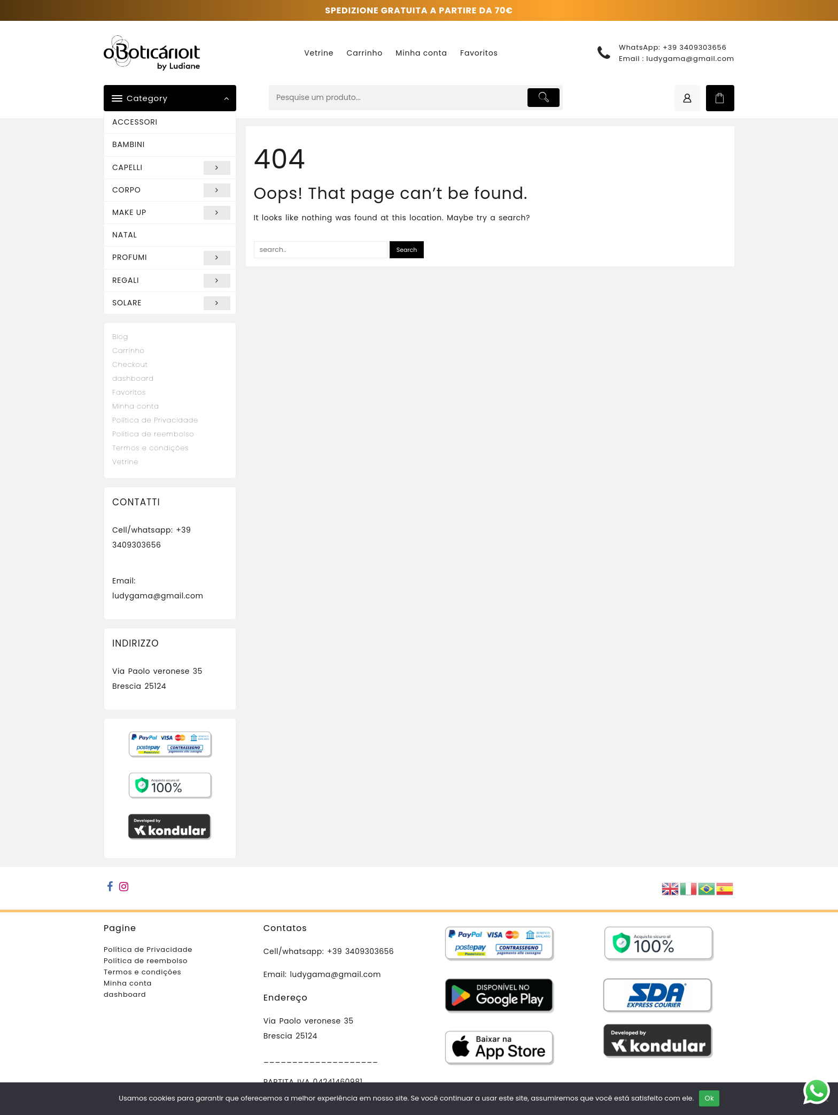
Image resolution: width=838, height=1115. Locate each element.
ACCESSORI (135, 122)
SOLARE (171, 303)
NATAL (124, 234)
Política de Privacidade (155, 420)
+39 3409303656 (695, 47)
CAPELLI (171, 168)
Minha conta (135, 406)
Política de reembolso (153, 434)
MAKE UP (171, 213)
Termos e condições (150, 448)
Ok (708, 1098)
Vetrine (125, 462)
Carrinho (128, 350)
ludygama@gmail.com (690, 58)
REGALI (171, 281)
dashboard (133, 378)
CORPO (171, 190)
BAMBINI (128, 144)
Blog (120, 337)
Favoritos (129, 392)
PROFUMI (171, 258)
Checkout (130, 364)
